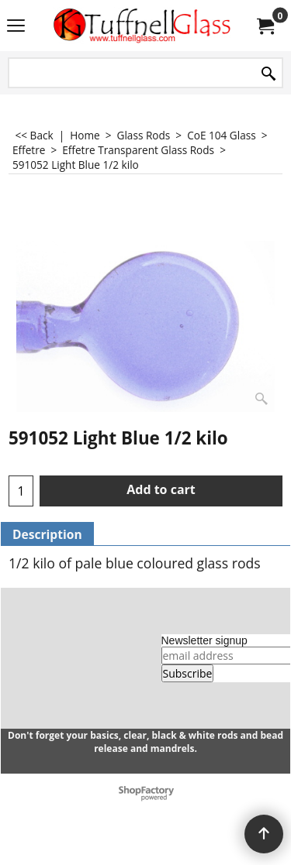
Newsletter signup (204, 640)
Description (47, 534)
